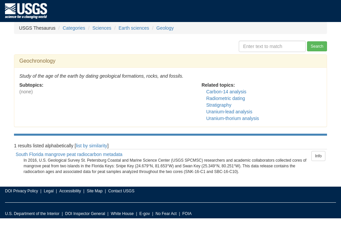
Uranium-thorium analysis (232, 118)
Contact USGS (121, 191)
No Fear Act (166, 213)
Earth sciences (134, 28)
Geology (165, 28)
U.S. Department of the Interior (32, 213)
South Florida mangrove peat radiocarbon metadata (69, 154)
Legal (48, 191)
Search (317, 46)
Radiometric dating (225, 98)
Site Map (94, 191)
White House (122, 213)
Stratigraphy (218, 105)
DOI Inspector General (85, 213)
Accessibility (70, 191)
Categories (74, 28)
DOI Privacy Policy (21, 191)
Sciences (102, 28)
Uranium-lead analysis (229, 111)
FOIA (187, 213)
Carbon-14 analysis (226, 91)
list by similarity (91, 145)
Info (318, 156)
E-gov (145, 213)
